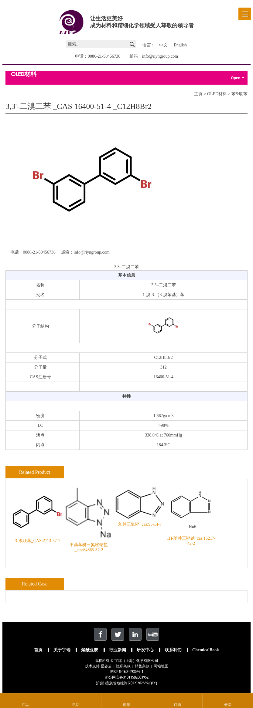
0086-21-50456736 (104, 56)
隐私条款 (123, 666)
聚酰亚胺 (89, 650)
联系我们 (173, 650)
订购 (177, 705)
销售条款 (142, 666)
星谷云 (106, 666)
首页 (38, 650)
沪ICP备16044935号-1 (126, 671)
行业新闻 (117, 650)
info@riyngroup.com (160, 56)
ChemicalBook (205, 650)
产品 (25, 705)
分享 (227, 705)
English (180, 45)
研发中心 (145, 650)
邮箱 (126, 705)
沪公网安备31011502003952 (127, 677)
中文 (163, 45)
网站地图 (161, 666)
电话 (76, 705)
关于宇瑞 (61, 650)
